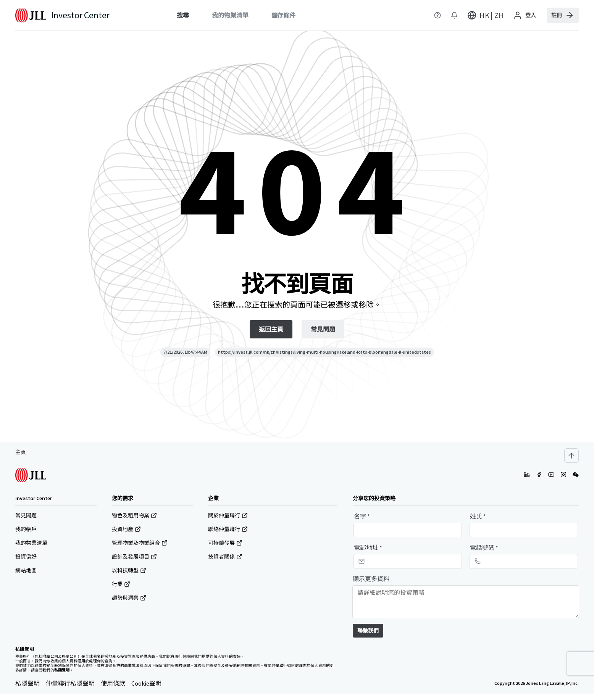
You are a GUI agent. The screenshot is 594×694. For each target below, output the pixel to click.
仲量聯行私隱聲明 (70, 683)
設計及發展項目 (134, 556)
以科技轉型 (129, 570)
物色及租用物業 (134, 515)
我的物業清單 (31, 542)
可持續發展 (225, 542)
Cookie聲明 (146, 683)
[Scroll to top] (571, 455)
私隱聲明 (27, 683)
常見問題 (26, 515)
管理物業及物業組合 (140, 542)
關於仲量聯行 (228, 515)
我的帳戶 (26, 529)
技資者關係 (225, 556)
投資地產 (126, 529)
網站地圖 (26, 570)
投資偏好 (26, 556)
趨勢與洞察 (129, 597)
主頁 (20, 452)
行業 (121, 584)
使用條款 (113, 683)
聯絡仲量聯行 (228, 529)
